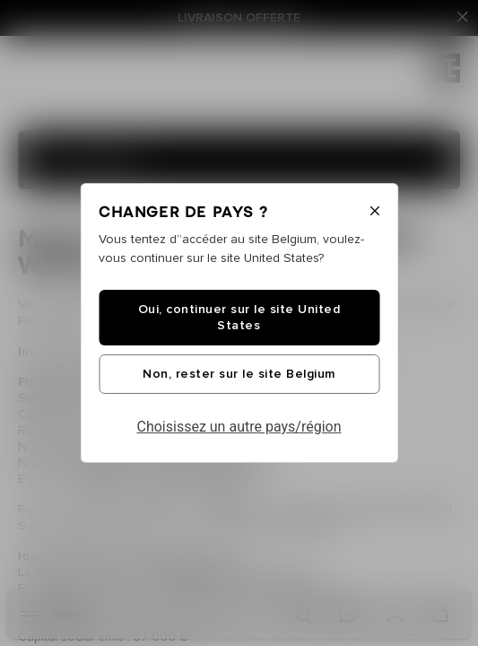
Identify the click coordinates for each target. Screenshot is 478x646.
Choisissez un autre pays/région (239, 426)
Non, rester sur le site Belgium (239, 374)
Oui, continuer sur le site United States (239, 317)
